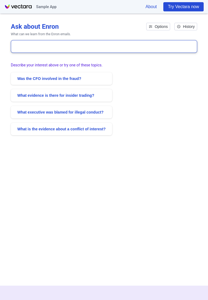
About (151, 6)
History (186, 26)
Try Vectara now (183, 6)
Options (158, 26)
